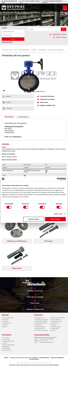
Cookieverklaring (34, 325)
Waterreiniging (55, 294)
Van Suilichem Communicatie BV (29, 329)
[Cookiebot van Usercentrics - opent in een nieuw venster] (58, 179)
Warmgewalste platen (9, 311)
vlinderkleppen (16, 136)
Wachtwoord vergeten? (7, 42)
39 (49, 331)
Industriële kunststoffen (41, 296)
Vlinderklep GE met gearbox (56, 50)
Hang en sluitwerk (56, 286)
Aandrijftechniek (39, 284)
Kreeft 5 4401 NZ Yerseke (46, 305)
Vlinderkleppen (42, 50)
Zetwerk (5, 309)
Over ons (35, 324)
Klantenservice (7, 289)
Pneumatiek (38, 291)
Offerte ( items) (59, 37)
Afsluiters (34, 50)
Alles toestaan (55, 219)
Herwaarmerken (7, 316)
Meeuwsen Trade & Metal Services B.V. (20, 324)
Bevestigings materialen (41, 286)
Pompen (53, 291)
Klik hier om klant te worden (9, 159)
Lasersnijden (6, 305)
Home (15, 50)
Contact (5, 293)
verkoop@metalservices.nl (46, 308)
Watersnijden (6, 314)
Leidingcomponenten (41, 289)
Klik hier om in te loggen (8, 154)
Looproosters (54, 289)
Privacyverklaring (44, 324)
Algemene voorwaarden (57, 324)
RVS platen (6, 304)
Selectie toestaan (33, 219)
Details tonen (58, 213)
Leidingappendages (24, 50)
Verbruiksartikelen (40, 293)
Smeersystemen (39, 294)
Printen (7, 108)
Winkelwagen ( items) (57, 34)
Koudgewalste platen (8, 307)
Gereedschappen (55, 293)
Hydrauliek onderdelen (41, 287)
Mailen (7, 102)
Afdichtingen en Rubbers (58, 284)
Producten (5, 286)
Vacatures (5, 287)
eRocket (49, 329)
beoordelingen (54, 331)
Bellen (7, 96)
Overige (53, 296)
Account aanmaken (8, 284)
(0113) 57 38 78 (43, 307)
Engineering (6, 313)
